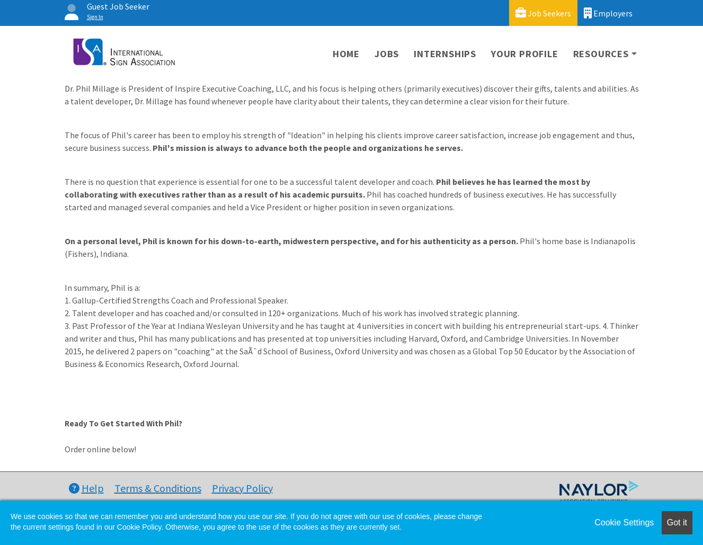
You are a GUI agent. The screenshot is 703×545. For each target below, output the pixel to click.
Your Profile (524, 54)
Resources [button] (601, 54)
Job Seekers (543, 13)
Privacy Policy (242, 488)
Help (86, 488)
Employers (608, 13)
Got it (677, 522)
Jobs (387, 54)
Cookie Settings (624, 522)
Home (346, 54)
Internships (445, 54)
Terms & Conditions (157, 488)
